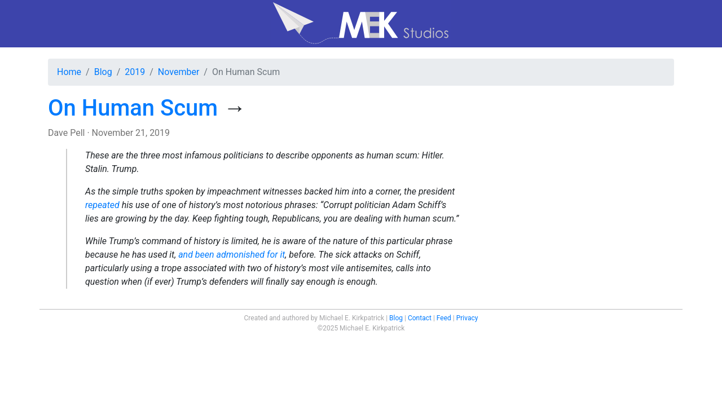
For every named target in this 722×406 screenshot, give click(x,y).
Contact (420, 318)
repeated (102, 205)
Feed (444, 318)
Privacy (467, 318)
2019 (135, 72)
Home (69, 72)
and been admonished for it (231, 254)
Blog (103, 72)
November (178, 72)
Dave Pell (66, 132)
